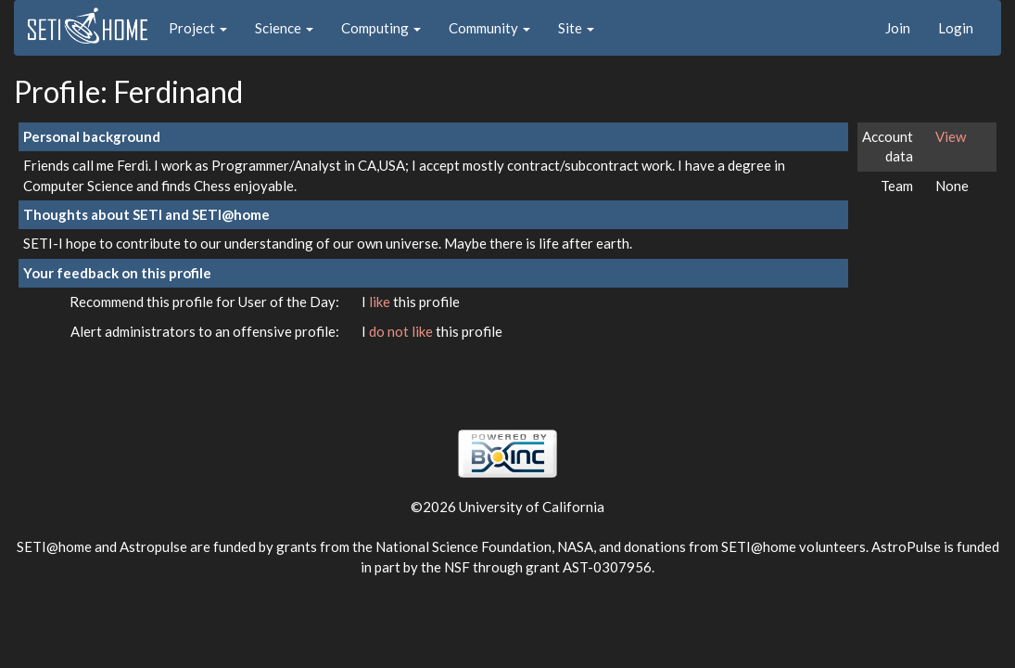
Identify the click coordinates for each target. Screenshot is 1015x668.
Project (198, 27)
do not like (402, 331)
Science (284, 27)
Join (897, 27)
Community (489, 27)
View (950, 136)
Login (955, 27)
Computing (381, 27)
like (381, 301)
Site (576, 27)
